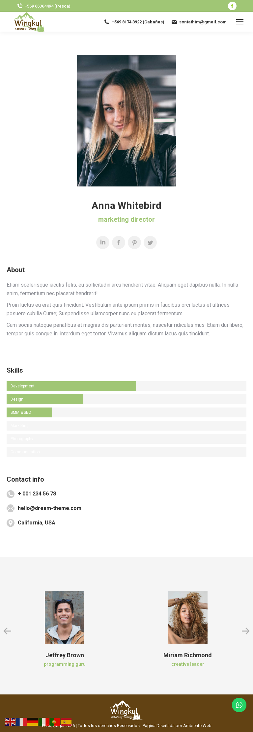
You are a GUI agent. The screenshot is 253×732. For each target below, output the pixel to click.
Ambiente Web (197, 725)
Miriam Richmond (187, 655)
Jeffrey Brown (64, 655)
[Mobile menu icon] (239, 21)
